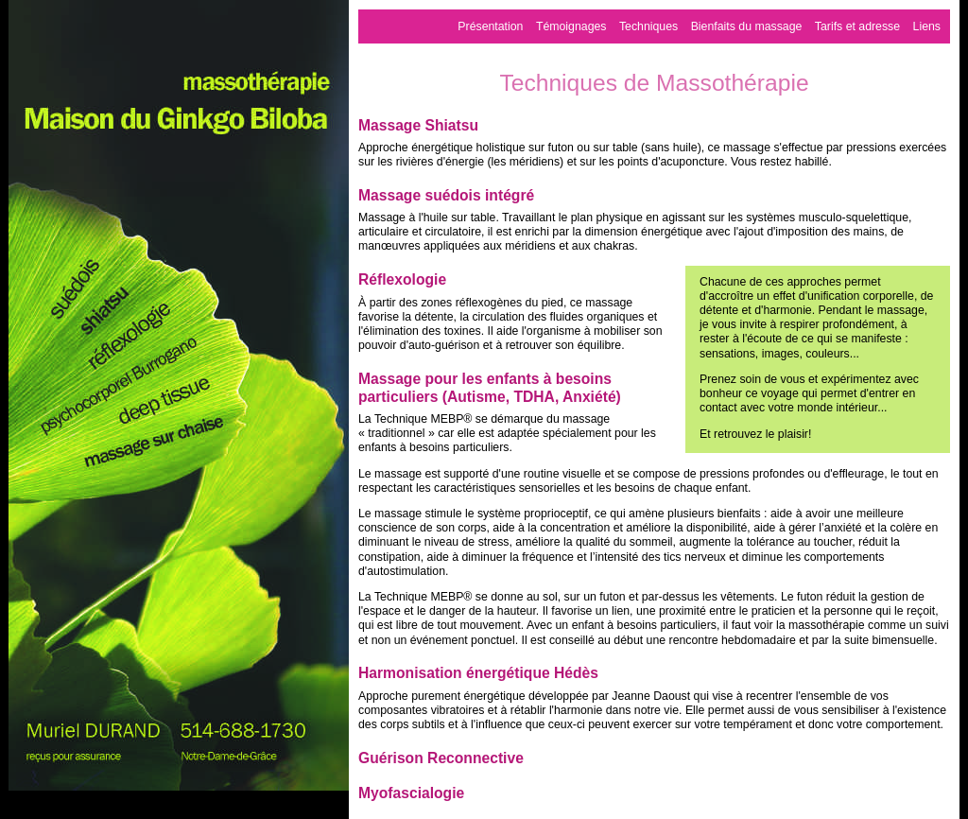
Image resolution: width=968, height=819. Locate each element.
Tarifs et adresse (857, 26)
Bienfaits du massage (747, 26)
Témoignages (571, 26)
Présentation (490, 26)
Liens (927, 26)
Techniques (648, 26)
